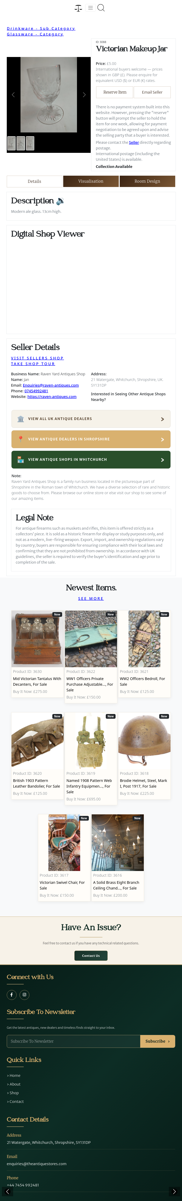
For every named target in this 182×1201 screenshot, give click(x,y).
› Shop (13, 1092)
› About (14, 1084)
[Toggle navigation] (90, 8)
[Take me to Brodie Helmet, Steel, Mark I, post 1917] (144, 758)
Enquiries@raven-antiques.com (51, 385)
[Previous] (7, 1191)
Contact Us (91, 956)
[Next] (174, 1191)
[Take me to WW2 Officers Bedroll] (144, 656)
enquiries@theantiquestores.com (36, 1163)
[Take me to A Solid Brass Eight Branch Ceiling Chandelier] (118, 857)
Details (34, 181)
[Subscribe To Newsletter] (73, 1041)
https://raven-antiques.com (52, 396)
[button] (13, 94)
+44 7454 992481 (23, 1185)
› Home (14, 1075)
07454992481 (36, 390)
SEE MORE (91, 598)
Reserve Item (114, 92)
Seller (134, 142)
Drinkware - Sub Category (41, 28)
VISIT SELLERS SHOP (37, 358)
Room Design (147, 181)
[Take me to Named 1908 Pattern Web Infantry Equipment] (91, 758)
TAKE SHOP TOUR (33, 363)
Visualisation (91, 181)
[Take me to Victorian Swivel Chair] (64, 857)
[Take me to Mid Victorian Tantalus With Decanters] (37, 656)
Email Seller (152, 92)
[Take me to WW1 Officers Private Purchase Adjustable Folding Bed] (91, 656)
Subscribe (157, 1041)
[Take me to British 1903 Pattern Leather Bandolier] (37, 758)
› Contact (15, 1101)
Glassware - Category (35, 34)
